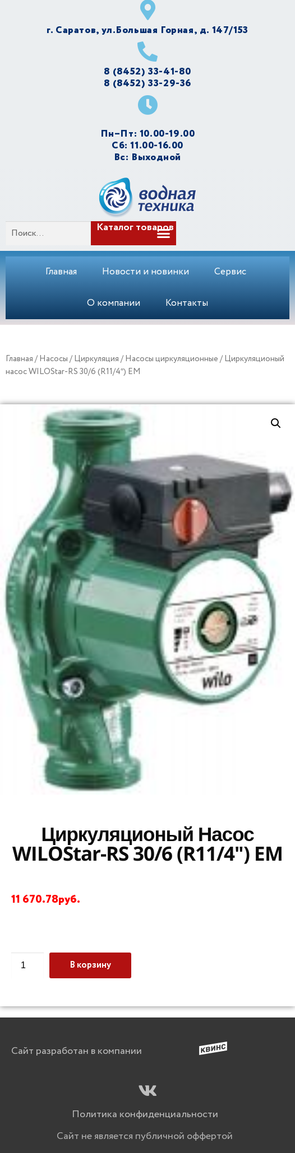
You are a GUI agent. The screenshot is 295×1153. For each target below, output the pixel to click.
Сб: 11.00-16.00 (147, 145)
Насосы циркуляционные (171, 359)
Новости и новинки (145, 272)
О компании (113, 303)
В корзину (90, 965)
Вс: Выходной (147, 157)
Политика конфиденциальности (145, 1114)
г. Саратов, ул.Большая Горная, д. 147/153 (147, 30)
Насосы (53, 359)
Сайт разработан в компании (76, 1051)
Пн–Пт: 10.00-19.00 (147, 134)
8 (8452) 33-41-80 (147, 71)
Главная (61, 272)
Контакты (186, 303)
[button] (149, 233)
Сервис (230, 272)
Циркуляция (96, 359)
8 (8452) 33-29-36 (147, 83)
